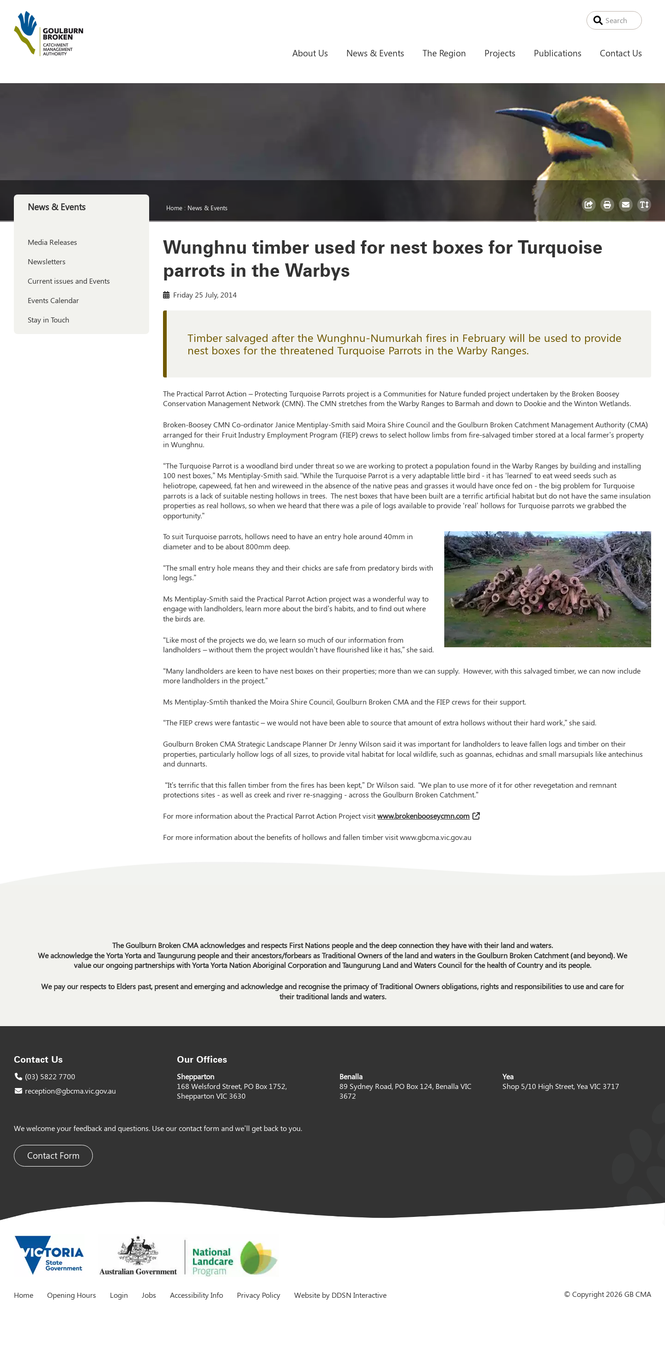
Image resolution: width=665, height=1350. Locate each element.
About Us (310, 53)
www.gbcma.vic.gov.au (436, 837)
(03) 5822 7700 (50, 1076)
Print (608, 211)
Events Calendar (53, 300)
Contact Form (53, 1155)
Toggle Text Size (645, 211)
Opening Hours (71, 1295)
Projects (499, 53)
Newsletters (47, 261)
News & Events (375, 53)
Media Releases (52, 242)
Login (119, 1295)
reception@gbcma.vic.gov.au (70, 1090)
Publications (557, 53)
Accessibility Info (196, 1295)
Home (174, 207)
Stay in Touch (48, 319)
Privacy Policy (258, 1295)
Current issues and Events (69, 281)
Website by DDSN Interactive (340, 1295)
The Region (444, 53)
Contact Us (621, 53)
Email (627, 211)
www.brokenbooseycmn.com (423, 816)
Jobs (149, 1295)
